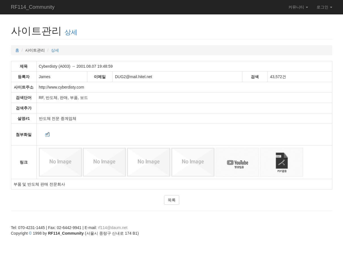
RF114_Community (33, 7)
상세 (71, 32)
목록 (172, 200)
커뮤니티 (298, 7)
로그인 (324, 7)
